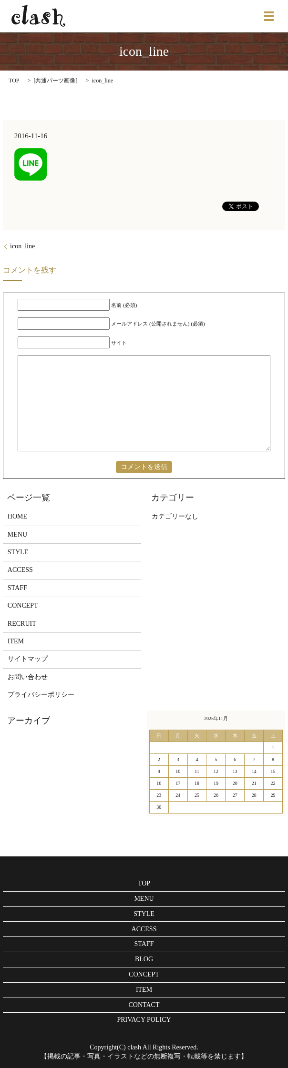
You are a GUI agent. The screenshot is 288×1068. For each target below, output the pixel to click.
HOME (17, 516)
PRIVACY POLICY (144, 1019)
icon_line (22, 246)
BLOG (144, 959)
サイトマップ (28, 658)
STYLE (18, 552)
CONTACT (144, 1004)
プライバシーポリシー (41, 694)
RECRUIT (22, 623)
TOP (14, 80)
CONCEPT (23, 605)
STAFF (17, 587)
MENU (17, 534)
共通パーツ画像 (55, 80)
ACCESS (20, 569)
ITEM (16, 641)
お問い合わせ (28, 677)
